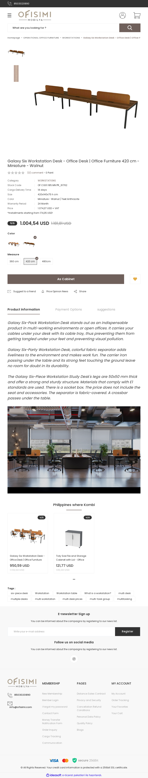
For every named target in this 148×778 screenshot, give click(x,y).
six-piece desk (19, 593)
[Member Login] (122, 15)
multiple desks (19, 599)
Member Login (50, 700)
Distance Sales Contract (91, 693)
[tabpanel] (28, 543)
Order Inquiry (49, 729)
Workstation (42, 593)
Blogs (80, 729)
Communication (52, 743)
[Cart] (136, 15)
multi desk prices (72, 599)
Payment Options (68, 309)
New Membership (52, 693)
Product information (24, 309)
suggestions (106, 309)
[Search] (74, 27)
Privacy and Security (89, 700)
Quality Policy (84, 723)
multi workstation (45, 599)
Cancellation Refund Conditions (89, 708)
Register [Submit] (127, 631)
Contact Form (50, 713)
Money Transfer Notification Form (52, 721)
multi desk (125, 593)
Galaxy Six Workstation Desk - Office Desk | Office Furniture (27, 557)
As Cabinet (66, 279)
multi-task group (100, 599)
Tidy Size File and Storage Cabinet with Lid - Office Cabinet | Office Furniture (71, 558)
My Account (118, 693)
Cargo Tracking (51, 736)
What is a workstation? (97, 593)
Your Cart (117, 713)
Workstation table (66, 593)
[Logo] (34, 15)
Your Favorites (120, 706)
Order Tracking (120, 700)
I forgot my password (54, 706)
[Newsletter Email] (74, 631)
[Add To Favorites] (135, 279)
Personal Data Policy (89, 716)
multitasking (124, 599)
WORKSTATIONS (47, 180)
